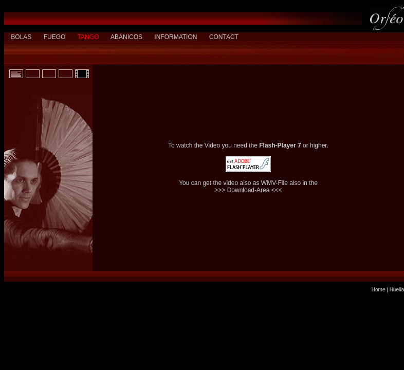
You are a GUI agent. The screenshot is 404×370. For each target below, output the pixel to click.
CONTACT (223, 37)
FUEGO (55, 37)
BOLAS (21, 37)
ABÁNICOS (126, 37)
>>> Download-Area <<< (248, 190)
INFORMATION (175, 37)
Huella (397, 289)
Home (378, 289)
